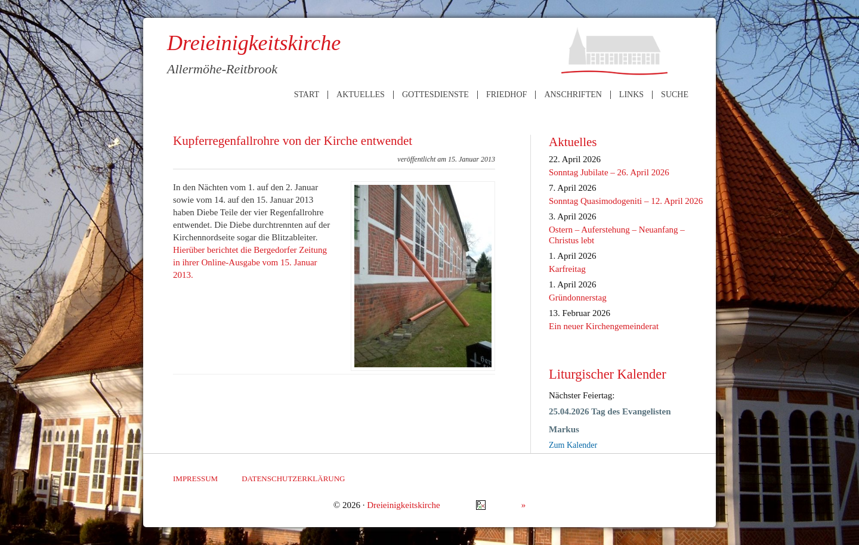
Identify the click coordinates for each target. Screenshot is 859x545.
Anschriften (572, 95)
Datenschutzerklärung (293, 478)
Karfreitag (567, 269)
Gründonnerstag (578, 297)
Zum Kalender (573, 445)
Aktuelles (360, 95)
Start (306, 95)
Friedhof (506, 95)
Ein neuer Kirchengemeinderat (604, 326)
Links (631, 95)
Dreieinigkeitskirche (403, 505)
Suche (674, 95)
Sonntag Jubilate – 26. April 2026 (609, 172)
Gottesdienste (435, 95)
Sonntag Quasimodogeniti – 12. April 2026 (626, 201)
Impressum (195, 478)
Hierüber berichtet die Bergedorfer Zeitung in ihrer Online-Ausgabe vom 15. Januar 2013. (250, 262)
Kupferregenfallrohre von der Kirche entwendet (292, 141)
